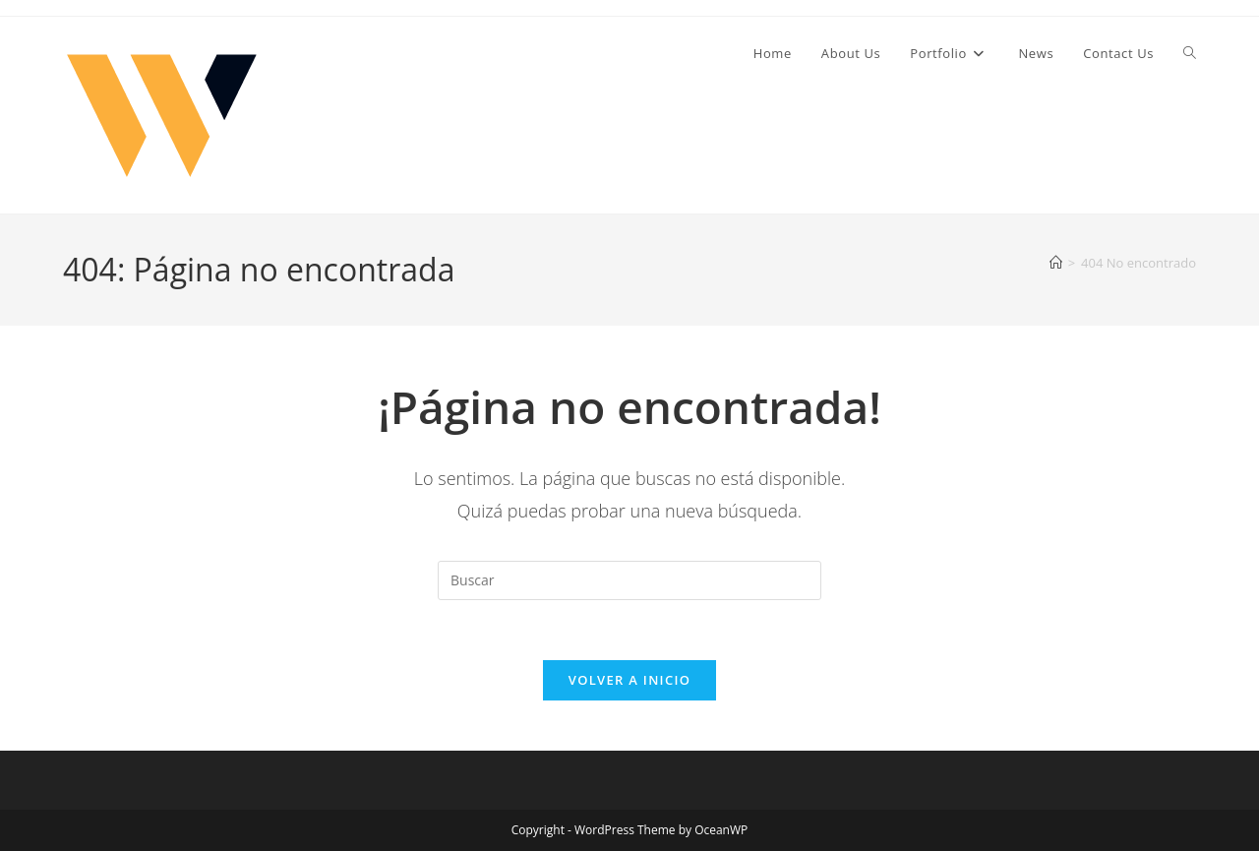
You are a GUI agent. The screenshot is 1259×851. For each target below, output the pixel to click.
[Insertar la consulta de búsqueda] (629, 580)
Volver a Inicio (629, 680)
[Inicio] (1055, 263)
